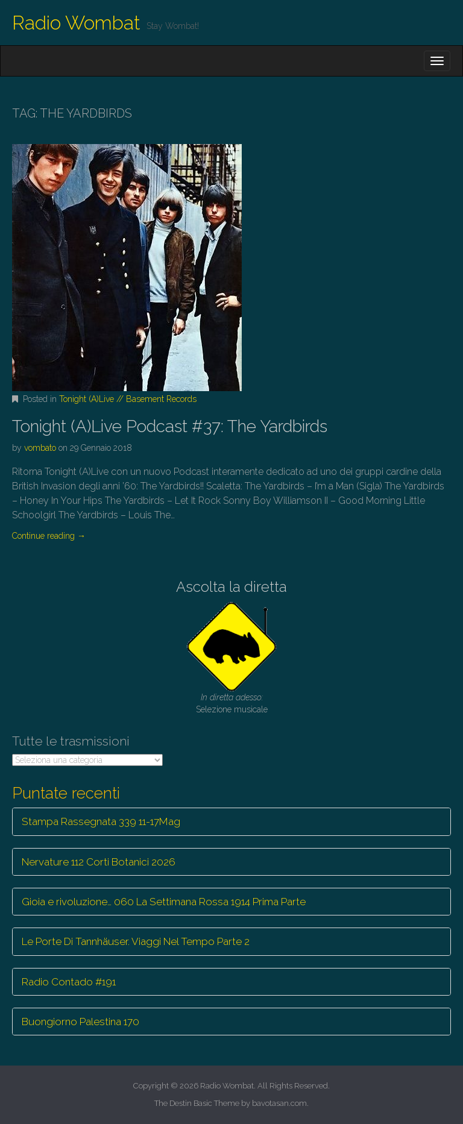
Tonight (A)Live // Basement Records (128, 399)
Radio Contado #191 (69, 982)
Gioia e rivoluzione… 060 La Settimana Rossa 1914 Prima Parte (164, 902)
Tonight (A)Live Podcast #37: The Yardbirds (169, 426)
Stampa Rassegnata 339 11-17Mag (101, 821)
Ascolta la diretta (231, 586)
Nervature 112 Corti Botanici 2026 (98, 862)
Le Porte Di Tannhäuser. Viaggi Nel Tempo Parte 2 (136, 941)
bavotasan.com (279, 1103)
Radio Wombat (76, 22)
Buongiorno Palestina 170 (80, 1022)
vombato (40, 448)
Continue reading (49, 536)
